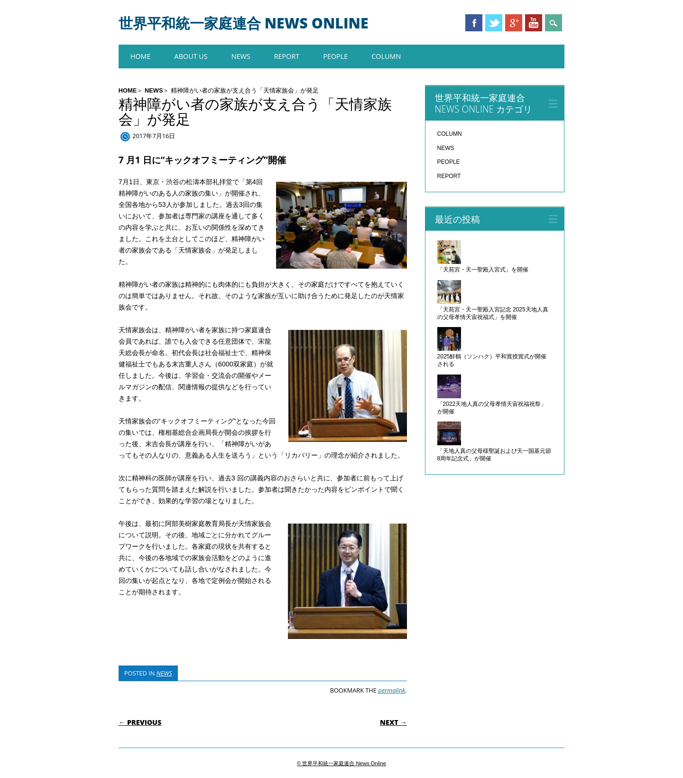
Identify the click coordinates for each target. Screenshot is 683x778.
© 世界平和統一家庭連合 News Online (341, 763)
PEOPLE (335, 56)
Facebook (473, 22)
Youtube (533, 22)
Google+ (513, 22)
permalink (391, 690)
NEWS (240, 56)
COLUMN (386, 56)
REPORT (287, 56)
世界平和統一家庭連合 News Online (244, 23)
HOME (140, 56)
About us (191, 56)
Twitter (493, 22)
